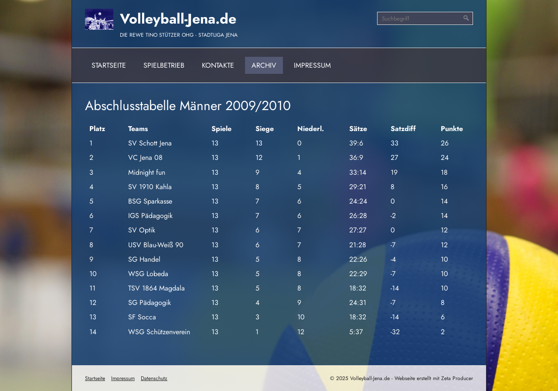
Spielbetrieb (163, 65)
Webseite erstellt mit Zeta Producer (434, 378)
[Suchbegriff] (425, 18)
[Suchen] (466, 18)
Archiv (264, 65)
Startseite (109, 65)
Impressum (312, 65)
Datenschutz (154, 378)
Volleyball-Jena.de (178, 19)
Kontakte (218, 65)
